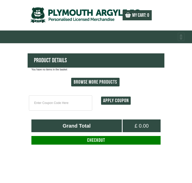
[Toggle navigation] (181, 37)
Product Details (50, 60)
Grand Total (77, 126)
